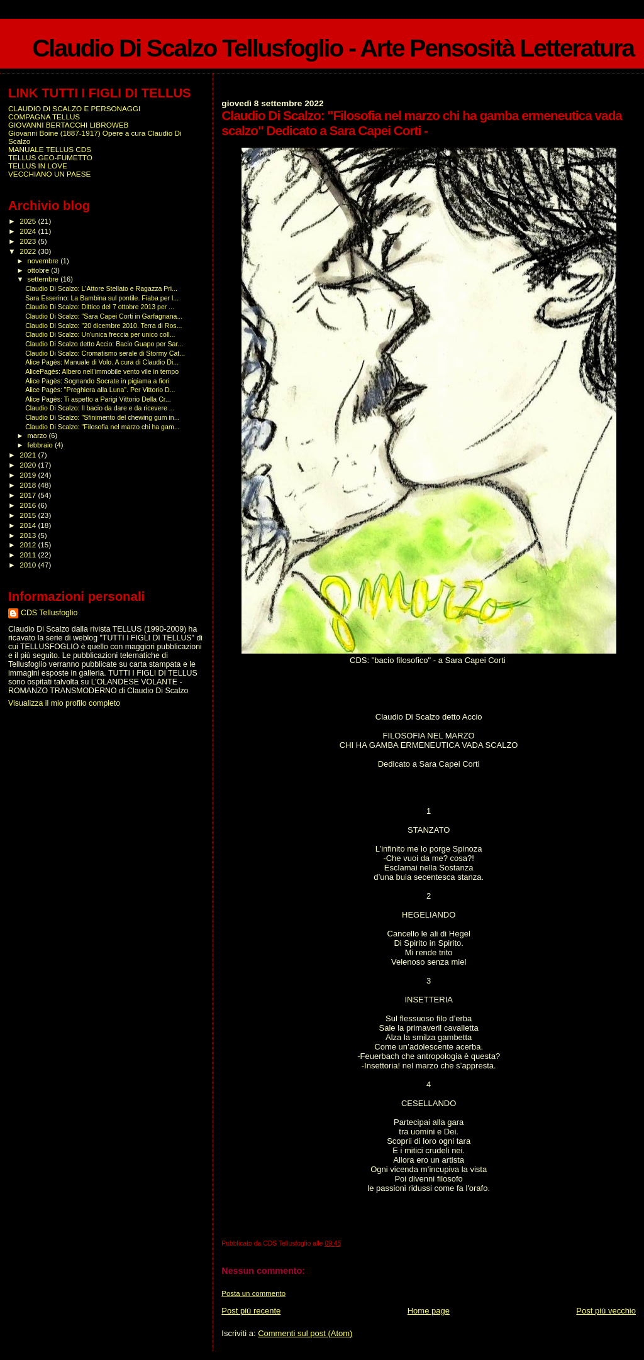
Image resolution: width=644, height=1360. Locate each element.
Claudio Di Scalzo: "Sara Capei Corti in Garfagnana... (103, 316)
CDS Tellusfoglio (49, 612)
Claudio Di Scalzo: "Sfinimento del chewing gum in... (102, 417)
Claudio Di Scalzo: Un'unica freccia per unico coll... (100, 334)
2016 (28, 505)
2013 (28, 535)
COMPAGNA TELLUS (44, 116)
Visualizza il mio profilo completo (64, 703)
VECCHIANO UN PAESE (49, 174)
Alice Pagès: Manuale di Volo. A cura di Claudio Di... (102, 362)
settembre (44, 279)
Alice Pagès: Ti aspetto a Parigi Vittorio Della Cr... (97, 399)
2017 (28, 495)
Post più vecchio (606, 1310)
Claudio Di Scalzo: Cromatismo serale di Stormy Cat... (105, 353)
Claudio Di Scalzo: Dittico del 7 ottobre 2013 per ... (99, 306)
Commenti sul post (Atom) (305, 1333)
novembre (44, 261)
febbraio (41, 445)
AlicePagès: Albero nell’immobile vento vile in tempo (102, 371)
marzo (38, 435)
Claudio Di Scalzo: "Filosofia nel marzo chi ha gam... (102, 426)
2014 (28, 525)
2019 (28, 475)
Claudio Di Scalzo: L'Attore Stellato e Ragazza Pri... (101, 288)
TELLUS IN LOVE (37, 166)
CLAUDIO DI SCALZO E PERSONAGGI (74, 108)
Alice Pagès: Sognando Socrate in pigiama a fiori (97, 381)
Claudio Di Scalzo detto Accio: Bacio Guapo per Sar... (104, 344)
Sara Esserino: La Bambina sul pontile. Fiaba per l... (102, 298)
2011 (28, 555)
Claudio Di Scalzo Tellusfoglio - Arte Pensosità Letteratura (333, 48)
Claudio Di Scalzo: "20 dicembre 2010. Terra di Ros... (103, 325)
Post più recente (250, 1310)
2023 (28, 241)
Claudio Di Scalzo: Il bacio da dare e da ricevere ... (100, 408)
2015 (28, 515)
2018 (28, 485)
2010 (28, 565)
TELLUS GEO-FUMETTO (50, 157)
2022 (28, 251)
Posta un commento (253, 1293)
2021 (28, 455)
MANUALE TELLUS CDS (49, 149)
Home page (429, 1310)
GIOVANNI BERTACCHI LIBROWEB (68, 125)
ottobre (40, 270)
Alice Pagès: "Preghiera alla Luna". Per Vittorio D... (100, 389)
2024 (28, 231)
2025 (28, 221)
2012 (28, 544)
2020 (28, 465)
